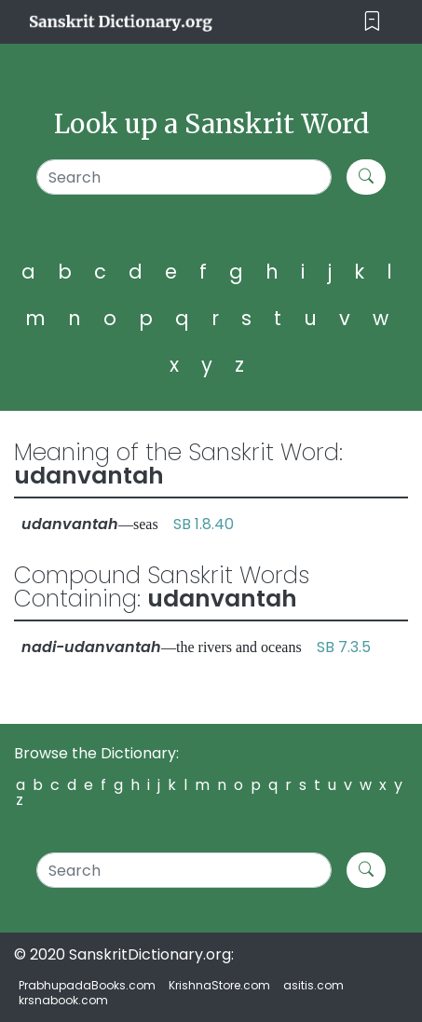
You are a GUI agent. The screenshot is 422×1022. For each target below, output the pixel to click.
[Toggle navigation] (372, 21)
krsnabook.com (63, 1000)
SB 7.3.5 (344, 647)
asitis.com (313, 985)
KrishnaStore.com (219, 985)
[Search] (184, 177)
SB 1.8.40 (203, 524)
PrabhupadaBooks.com (87, 985)
